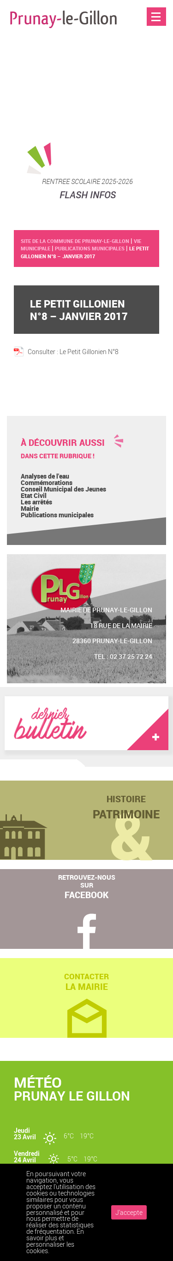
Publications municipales (57, 514)
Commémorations (46, 482)
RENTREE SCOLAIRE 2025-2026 (87, 181)
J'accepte (129, 1212)
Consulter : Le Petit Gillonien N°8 (73, 351)
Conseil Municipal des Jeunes (63, 489)
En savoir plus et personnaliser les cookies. (55, 1241)
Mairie (30, 508)
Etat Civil (34, 495)
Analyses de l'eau (45, 476)
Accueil (156, 36)
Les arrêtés (36, 501)
